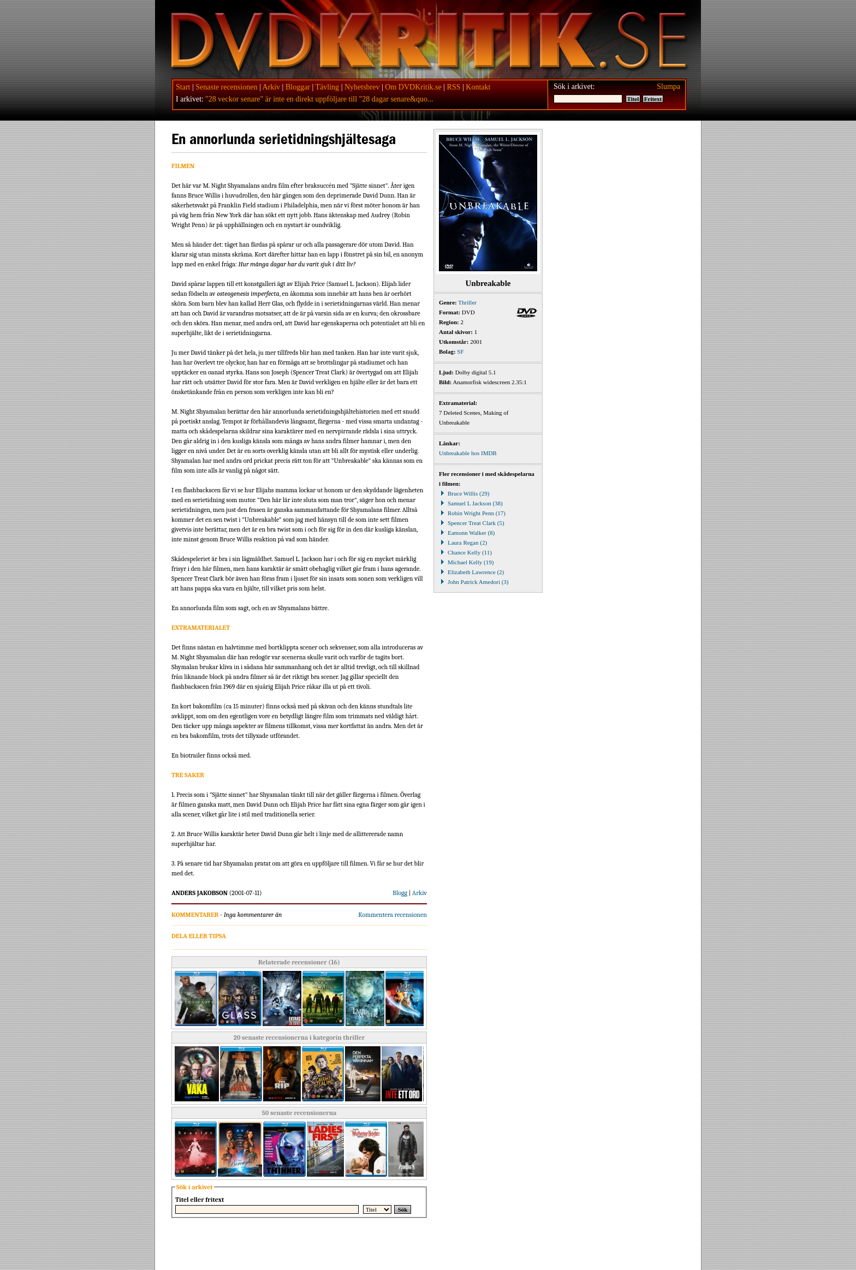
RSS (454, 87)
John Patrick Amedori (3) (474, 582)
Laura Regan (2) (463, 542)
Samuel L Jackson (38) (471, 503)
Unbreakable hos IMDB (468, 453)
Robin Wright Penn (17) (472, 513)
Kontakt (478, 87)
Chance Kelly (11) (465, 552)
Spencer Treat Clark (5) (471, 523)
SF (460, 351)
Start (183, 87)
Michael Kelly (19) (466, 562)
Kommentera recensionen (392, 915)
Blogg (400, 893)
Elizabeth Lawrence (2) (471, 572)
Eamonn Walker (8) (467, 532)
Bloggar (298, 87)
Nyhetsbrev (362, 87)
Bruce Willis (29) (464, 493)
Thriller (467, 302)
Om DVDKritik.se (413, 87)
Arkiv (271, 87)
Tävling (328, 87)
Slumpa (668, 86)
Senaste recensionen (226, 87)
